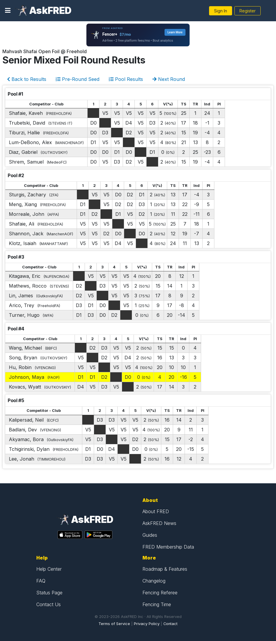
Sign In (220, 10)
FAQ (40, 581)
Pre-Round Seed (77, 79)
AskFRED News (159, 523)
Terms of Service (114, 624)
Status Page (49, 593)
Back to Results (26, 79)
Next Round (168, 79)
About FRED (155, 511)
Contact (170, 624)
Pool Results (126, 79)
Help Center (49, 569)
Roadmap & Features (164, 569)
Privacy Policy (147, 624)
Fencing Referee (160, 593)
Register (247, 10)
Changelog (153, 581)
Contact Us (48, 604)
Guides (149, 535)
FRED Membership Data (168, 547)
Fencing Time (156, 604)
